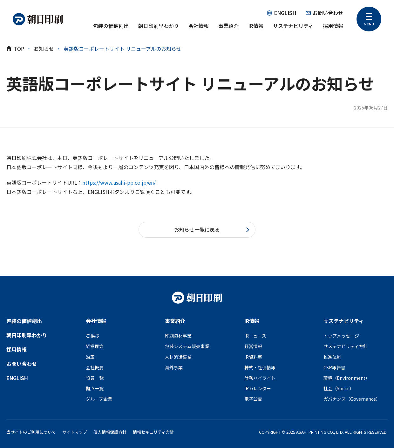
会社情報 (198, 26)
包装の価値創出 (111, 26)
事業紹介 (228, 26)
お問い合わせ (324, 12)
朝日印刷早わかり (158, 26)
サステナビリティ (293, 26)
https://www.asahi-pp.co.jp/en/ (119, 182)
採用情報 (333, 26)
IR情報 (255, 26)
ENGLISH (281, 12)
